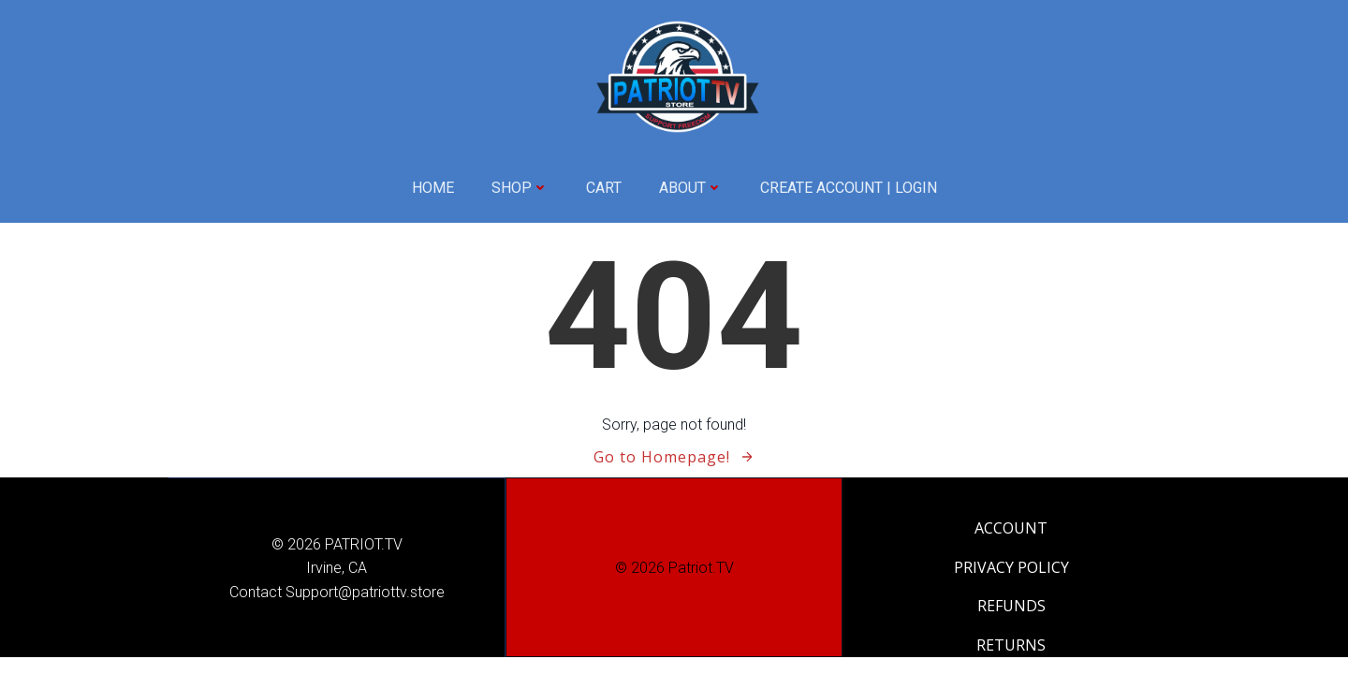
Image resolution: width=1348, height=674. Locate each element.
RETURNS (1011, 645)
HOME (433, 188)
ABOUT (691, 188)
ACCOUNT (1011, 528)
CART (604, 188)
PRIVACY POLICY (1011, 567)
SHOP (520, 188)
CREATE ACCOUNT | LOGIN (848, 188)
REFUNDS (1011, 605)
